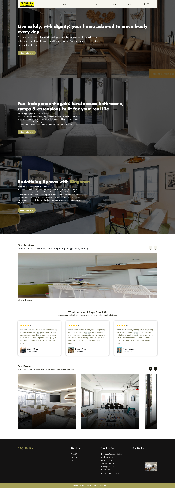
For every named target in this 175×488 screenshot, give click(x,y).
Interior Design (25, 300)
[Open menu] (148, 4)
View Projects (25, 53)
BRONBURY (25, 448)
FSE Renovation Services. (79, 485)
